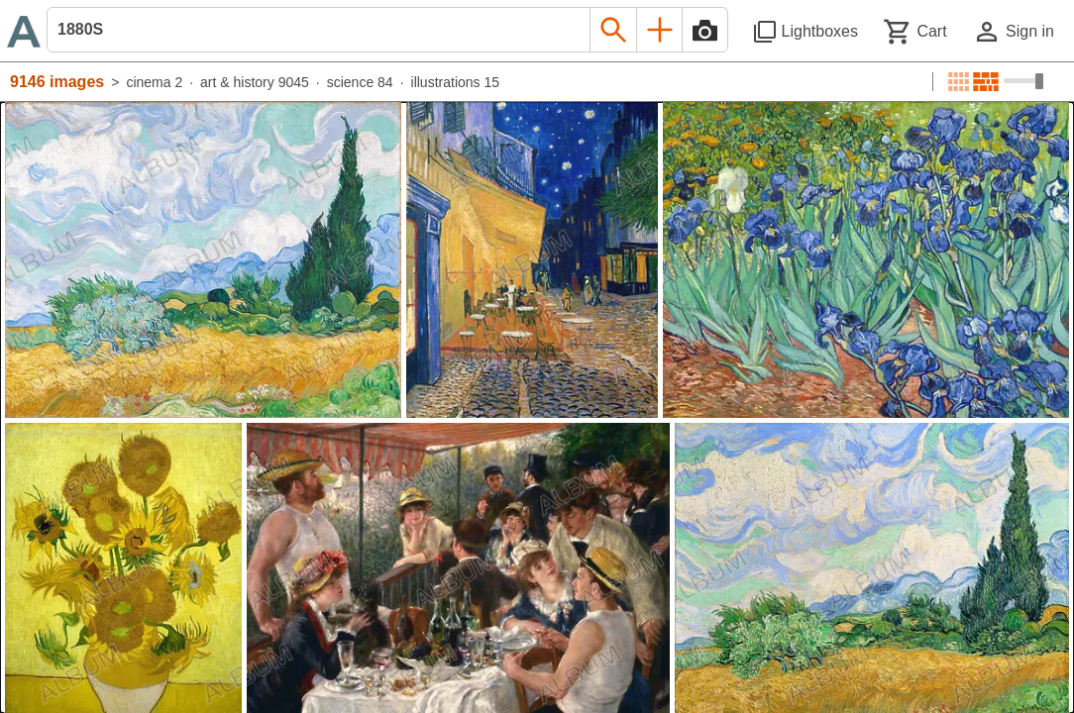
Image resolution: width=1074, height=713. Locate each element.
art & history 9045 (254, 82)
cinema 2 (154, 82)
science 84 (360, 82)
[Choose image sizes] (1023, 81)
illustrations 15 (455, 82)
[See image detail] (203, 260)
